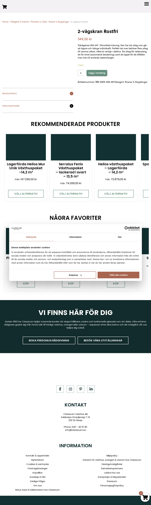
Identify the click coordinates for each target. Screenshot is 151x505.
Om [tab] (120, 237)
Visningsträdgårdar (111, 462)
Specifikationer (10, 106)
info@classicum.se (75, 428)
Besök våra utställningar (103, 338)
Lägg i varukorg (96, 72)
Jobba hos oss (112, 470)
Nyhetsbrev (37, 458)
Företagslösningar (37, 466)
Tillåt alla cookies (118, 275)
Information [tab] (75, 237)
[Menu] (146, 4)
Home (5, 21)
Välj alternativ (25, 193)
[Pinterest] (80, 387)
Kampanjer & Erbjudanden (112, 475)
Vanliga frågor (37, 479)
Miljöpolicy (111, 453)
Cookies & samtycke (37, 462)
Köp (25, 282)
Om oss (37, 483)
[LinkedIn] (91, 387)
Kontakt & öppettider (37, 453)
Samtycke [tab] (31, 237)
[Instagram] (70, 387)
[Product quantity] (81, 73)
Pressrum (112, 479)
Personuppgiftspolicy (112, 483)
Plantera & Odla (39, 21)
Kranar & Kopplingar (59, 21)
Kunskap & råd (37, 475)
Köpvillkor (38, 470)
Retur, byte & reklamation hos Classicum (37, 488)
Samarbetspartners (112, 466)
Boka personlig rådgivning (49, 338)
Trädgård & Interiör (19, 21)
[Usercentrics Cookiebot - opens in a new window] (127, 228)
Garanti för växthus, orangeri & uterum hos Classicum (112, 458)
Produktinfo (9, 94)
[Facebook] (60, 387)
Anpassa (75, 275)
